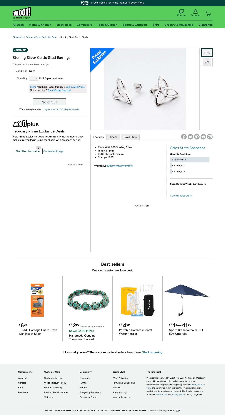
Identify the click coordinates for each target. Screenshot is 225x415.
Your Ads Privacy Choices (162, 410)
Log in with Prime (75, 86)
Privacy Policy (119, 392)
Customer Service (53, 378)
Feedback (23, 392)
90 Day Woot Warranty (119, 165)
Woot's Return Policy (55, 383)
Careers (22, 383)
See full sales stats (181, 195)
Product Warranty (53, 387)
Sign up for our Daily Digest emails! (62, 109)
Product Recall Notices (56, 392)
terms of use (161, 394)
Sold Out (49, 102)
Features (98, 137)
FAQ (20, 387)
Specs (113, 137)
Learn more (137, 2)
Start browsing (152, 352)
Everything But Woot (90, 392)
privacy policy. (178, 394)
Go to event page (53, 151)
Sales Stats (130, 137)
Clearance (18, 37)
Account (196, 13)
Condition (21, 71)
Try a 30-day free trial (59, 90)
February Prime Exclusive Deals (41, 37)
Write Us (48, 397)
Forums (181, 13)
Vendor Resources (122, 397)
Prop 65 (116, 387)
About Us (23, 378)
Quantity (22, 78)
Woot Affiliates (120, 378)
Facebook (85, 378)
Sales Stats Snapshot (187, 148)
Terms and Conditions (124, 383)
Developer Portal (88, 397)
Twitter (83, 383)
